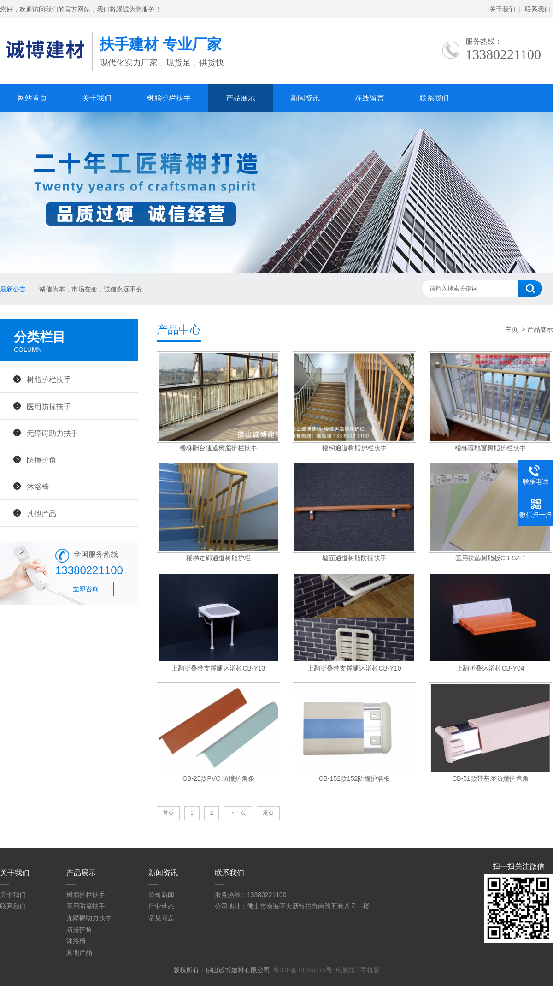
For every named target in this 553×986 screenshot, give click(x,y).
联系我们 (538, 9)
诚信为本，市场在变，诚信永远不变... (93, 289)
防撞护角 (41, 460)
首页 (168, 813)
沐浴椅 (38, 486)
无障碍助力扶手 (52, 433)
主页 (511, 329)
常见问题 (161, 917)
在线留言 (369, 98)
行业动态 (161, 906)
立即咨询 (86, 589)
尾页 (268, 813)
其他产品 (41, 513)
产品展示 (240, 98)
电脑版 (345, 970)
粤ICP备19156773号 (302, 970)
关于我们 (502, 9)
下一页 (237, 813)
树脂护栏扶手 (169, 98)
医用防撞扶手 (49, 406)
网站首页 (32, 98)
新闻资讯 (305, 98)
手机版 (370, 970)
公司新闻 (161, 894)
